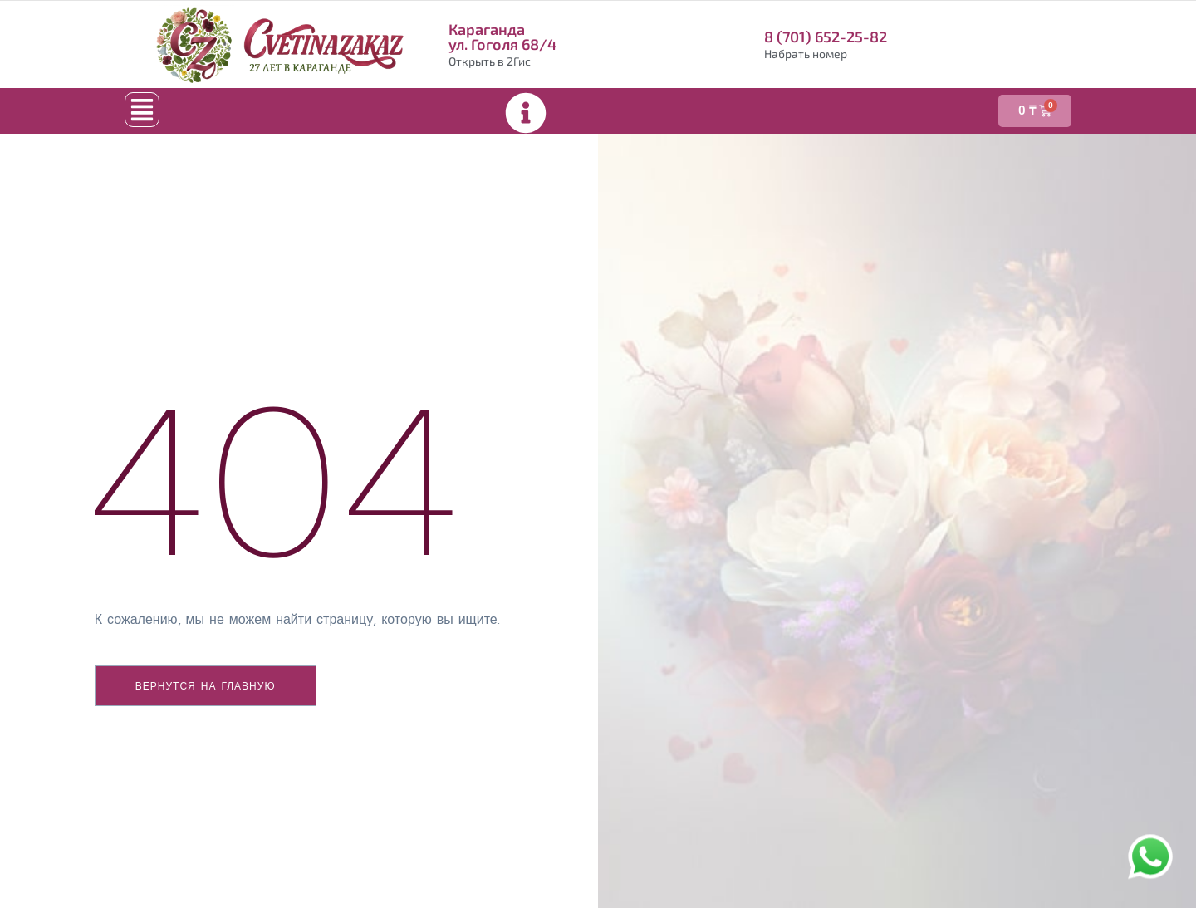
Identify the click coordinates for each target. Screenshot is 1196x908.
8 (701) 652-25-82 (825, 36)
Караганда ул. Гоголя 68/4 (502, 36)
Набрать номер (805, 54)
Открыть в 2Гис (489, 61)
